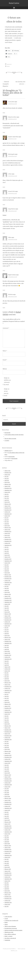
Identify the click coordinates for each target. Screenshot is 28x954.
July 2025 (6, 476)
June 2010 (6, 743)
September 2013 (7, 690)
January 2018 (7, 615)
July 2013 (6, 694)
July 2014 (6, 672)
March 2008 (7, 796)
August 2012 (7, 714)
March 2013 (7, 702)
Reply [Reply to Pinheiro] (4, 307)
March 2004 (7, 890)
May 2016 (6, 647)
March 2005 (7, 867)
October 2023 (7, 511)
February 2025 (7, 484)
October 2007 (7, 806)
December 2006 (7, 826)
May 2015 (6, 663)
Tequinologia (7, 940)
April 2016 (6, 649)
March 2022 (7, 535)
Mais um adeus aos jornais (10, 438)
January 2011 (7, 733)
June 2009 (6, 767)
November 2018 (7, 600)
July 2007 (6, 812)
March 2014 (7, 680)
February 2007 (7, 822)
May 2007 (6, 816)
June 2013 (6, 696)
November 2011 (7, 731)
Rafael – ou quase (8, 936)
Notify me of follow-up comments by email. (7, 381)
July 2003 (6, 906)
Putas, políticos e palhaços (10, 934)
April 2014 (6, 678)
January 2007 (7, 824)
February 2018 (7, 613)
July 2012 (6, 716)
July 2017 (6, 627)
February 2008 (7, 798)
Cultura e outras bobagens (10, 926)
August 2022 (7, 533)
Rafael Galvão (14, 3)
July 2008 (6, 788)
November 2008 (8, 780)
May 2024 (6, 498)
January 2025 (7, 486)
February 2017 (7, 637)
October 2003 (7, 900)
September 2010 (7, 739)
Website (5, 369)
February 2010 (7, 751)
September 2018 (8, 602)
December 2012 (7, 708)
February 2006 (7, 845)
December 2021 (7, 539)
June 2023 (6, 519)
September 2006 (8, 831)
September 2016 (7, 643)
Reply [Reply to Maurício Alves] (4, 132)
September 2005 (8, 855)
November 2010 (7, 735)
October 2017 (7, 621)
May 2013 (6, 698)
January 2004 (7, 894)
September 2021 (7, 545)
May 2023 (6, 521)
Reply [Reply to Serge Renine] (4, 233)
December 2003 (7, 896)
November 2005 (7, 851)
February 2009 (7, 774)
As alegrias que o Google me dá (11, 920)
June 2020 (6, 566)
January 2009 (7, 776)
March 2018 (7, 612)
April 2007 (6, 818)
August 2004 (7, 880)
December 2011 (7, 729)
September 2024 (8, 490)
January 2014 (7, 684)
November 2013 (7, 686)
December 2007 (7, 802)
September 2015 (7, 659)
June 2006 (6, 837)
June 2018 (6, 608)
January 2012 (7, 727)
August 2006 (7, 833)
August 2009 (7, 763)
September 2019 (7, 582)
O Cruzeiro (6, 440)
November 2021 (7, 541)
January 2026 (7, 470)
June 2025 (6, 478)
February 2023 (7, 527)
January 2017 (7, 639)
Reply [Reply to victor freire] (4, 112)
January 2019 (7, 596)
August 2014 (7, 670)
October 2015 (7, 657)
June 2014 (6, 674)
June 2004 (6, 884)
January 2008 (7, 800)
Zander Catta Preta (13, 136)
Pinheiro (10, 294)
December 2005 (7, 849)
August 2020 (7, 562)
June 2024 (6, 496)
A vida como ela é (8, 916)
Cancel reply (12, 314)
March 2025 (7, 482)
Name (5, 351)
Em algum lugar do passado (10, 928)
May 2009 (6, 769)
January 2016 (7, 653)
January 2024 (7, 506)
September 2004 (8, 878)
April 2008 (6, 794)
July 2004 (6, 882)
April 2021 (6, 553)
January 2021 (7, 557)
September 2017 (7, 623)
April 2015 (6, 665)
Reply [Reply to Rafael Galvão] (4, 290)
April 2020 (6, 570)
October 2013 (7, 688)
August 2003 (7, 904)
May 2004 (6, 886)
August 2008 (7, 786)
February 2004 (7, 892)
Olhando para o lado (8, 932)
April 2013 (6, 700)
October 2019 (7, 580)
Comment (6, 328)
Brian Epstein (7, 432)
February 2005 (7, 869)
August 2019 (7, 584)
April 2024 (6, 500)
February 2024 (7, 504)
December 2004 (7, 873)
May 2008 (6, 792)
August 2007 (7, 810)
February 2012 (7, 725)
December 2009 (7, 755)
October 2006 (7, 829)
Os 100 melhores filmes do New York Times (14, 434)
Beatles (6, 922)
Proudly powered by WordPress (9, 948)
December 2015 (7, 655)
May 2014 (6, 676)
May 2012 (6, 720)
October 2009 (7, 759)
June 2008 (6, 790)
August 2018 (7, 604)
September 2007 (8, 808)
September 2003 (8, 902)
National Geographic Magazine (6, 84)
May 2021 (6, 551)
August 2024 (7, 492)
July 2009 (6, 765)
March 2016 (7, 651)
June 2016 (6, 645)
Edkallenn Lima (7, 450)
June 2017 (6, 629)
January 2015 (7, 666)
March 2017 (7, 635)
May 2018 (6, 610)
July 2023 (6, 517)
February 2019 (7, 594)
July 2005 (6, 859)
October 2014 (7, 668)
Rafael (8, 66)
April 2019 (6, 590)
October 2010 (7, 737)
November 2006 (8, 827)
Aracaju (6, 918)
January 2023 (7, 529)
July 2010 (6, 741)
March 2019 (7, 592)
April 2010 (6, 747)
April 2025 (6, 480)
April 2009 (6, 771)
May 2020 (6, 568)
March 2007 (7, 820)
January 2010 (7, 753)
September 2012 (7, 712)
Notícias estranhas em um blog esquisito (13, 930)
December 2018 (7, 598)
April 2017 (6, 633)
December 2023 (7, 507)
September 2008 (8, 784)
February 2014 (7, 682)
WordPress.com (14, 950)
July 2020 (6, 564)
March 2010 (7, 749)
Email (5, 360)
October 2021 (7, 543)
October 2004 (7, 877)
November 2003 (7, 898)
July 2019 (6, 586)
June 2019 (6, 588)
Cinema (6, 924)
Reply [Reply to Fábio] (4, 270)
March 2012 (7, 723)
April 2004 (6, 888)
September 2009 (8, 761)
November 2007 (7, 804)
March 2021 (7, 555)
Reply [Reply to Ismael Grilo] (4, 204)
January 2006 (7, 847)
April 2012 (6, 721)
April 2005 (6, 865)
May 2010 (6, 745)
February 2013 (7, 704)
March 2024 (7, 502)
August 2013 (7, 692)
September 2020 (8, 560)
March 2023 (7, 525)
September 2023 (7, 513)
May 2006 (6, 839)
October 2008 (7, 782)
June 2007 (6, 814)
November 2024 (7, 488)
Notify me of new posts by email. (6, 392)
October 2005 (7, 853)
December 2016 (7, 641)
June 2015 (6, 661)
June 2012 (6, 718)
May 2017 (6, 631)
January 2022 (7, 537)
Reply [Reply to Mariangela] (4, 169)
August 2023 (7, 515)
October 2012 (7, 710)
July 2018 (6, 606)
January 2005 (7, 871)
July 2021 (6, 547)
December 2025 (7, 472)
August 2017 (7, 625)
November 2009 (8, 757)
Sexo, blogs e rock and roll (10, 938)
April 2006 (6, 841)
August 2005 (7, 857)
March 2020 (7, 572)
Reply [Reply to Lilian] (4, 187)
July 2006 (6, 835)
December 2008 (7, 778)
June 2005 (6, 861)
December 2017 (7, 617)
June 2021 (6, 549)
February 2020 (7, 574)
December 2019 (7, 576)
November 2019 (7, 578)
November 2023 (7, 509)
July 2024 (6, 494)
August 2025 (7, 474)
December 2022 (7, 531)
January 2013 (7, 706)
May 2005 (6, 863)
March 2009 (7, 772)
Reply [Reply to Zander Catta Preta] (4, 149)
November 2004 (8, 875)
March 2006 (7, 843)
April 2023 (6, 523)
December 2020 (7, 559)
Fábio (9, 237)
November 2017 (7, 619)
